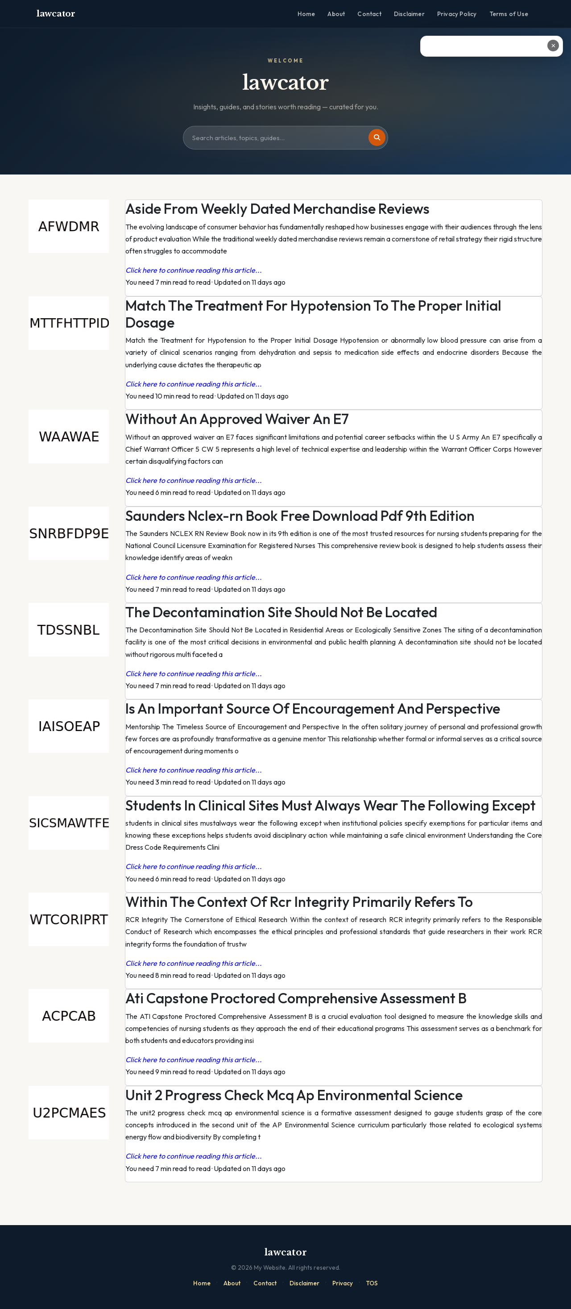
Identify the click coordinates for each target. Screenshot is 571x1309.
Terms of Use (508, 14)
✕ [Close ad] (553, 45)
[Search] (376, 137)
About (336, 14)
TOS (372, 1283)
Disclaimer (409, 14)
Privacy (342, 1283)
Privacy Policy (457, 14)
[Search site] (285, 138)
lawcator (56, 13)
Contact (369, 14)
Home (306, 14)
